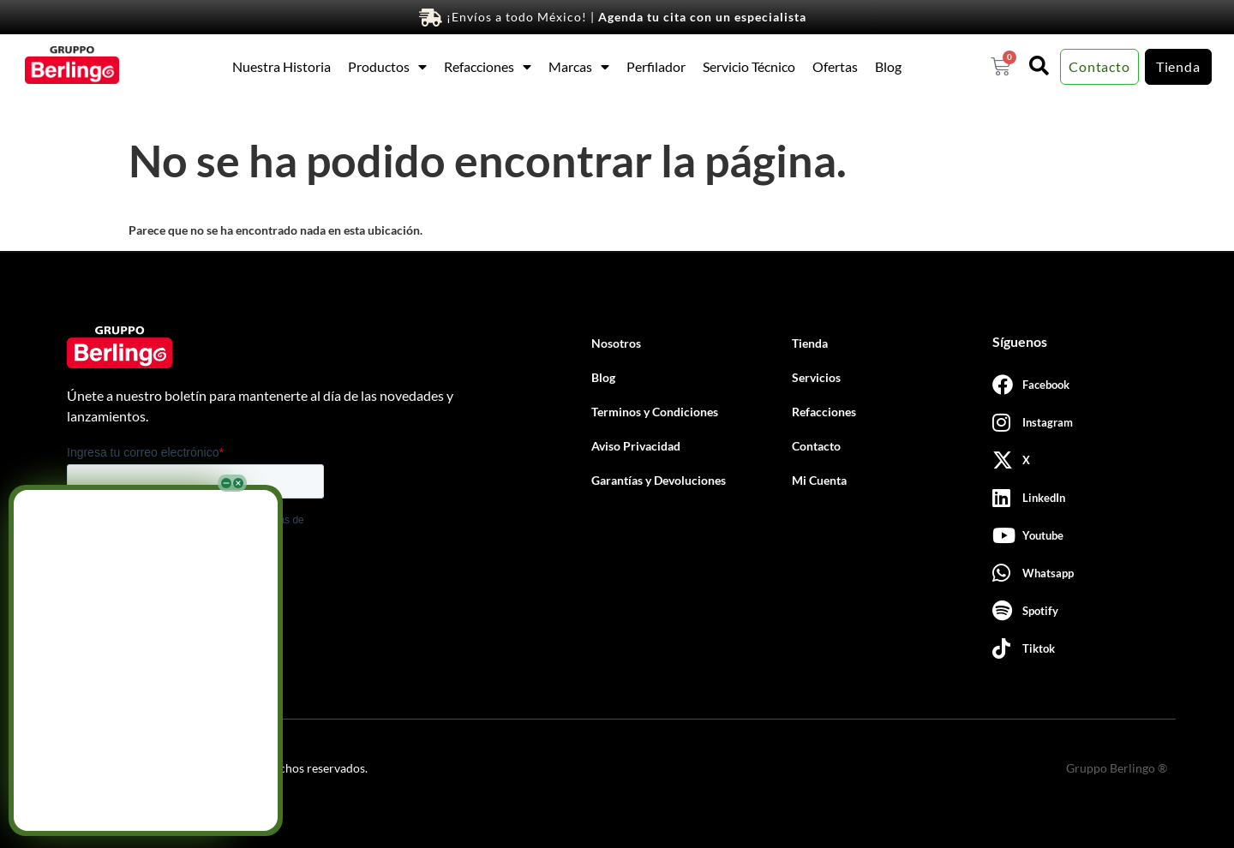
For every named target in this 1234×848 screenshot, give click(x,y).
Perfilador (656, 66)
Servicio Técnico (749, 66)
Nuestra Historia (281, 66)
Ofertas (835, 66)
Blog (888, 66)
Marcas (578, 67)
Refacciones (487, 67)
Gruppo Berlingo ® (1116, 768)
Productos (387, 67)
